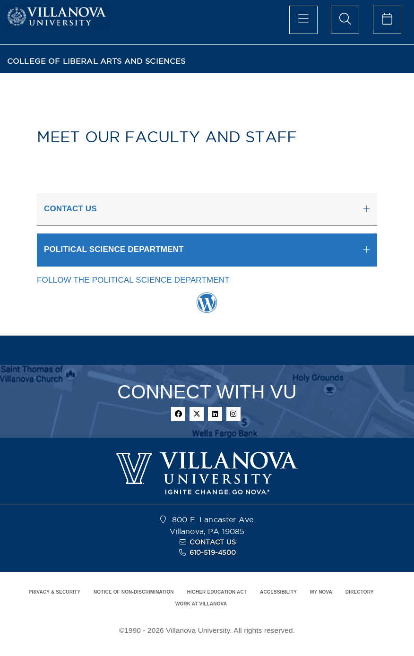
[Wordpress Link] (206, 308)
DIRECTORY (359, 592)
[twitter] (197, 414)
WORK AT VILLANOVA (201, 603)
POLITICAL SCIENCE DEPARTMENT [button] (114, 249)
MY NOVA (321, 592)
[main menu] (303, 20)
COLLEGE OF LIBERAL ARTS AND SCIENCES (96, 61)
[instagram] (233, 414)
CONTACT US (213, 542)
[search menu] (345, 20)
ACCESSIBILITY (278, 592)
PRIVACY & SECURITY (54, 592)
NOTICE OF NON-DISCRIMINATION (134, 592)
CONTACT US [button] (70, 208)
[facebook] (178, 414)
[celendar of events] (387, 20)
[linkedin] (215, 414)
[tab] (207, 209)
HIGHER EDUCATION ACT (217, 592)
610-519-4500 (213, 552)
